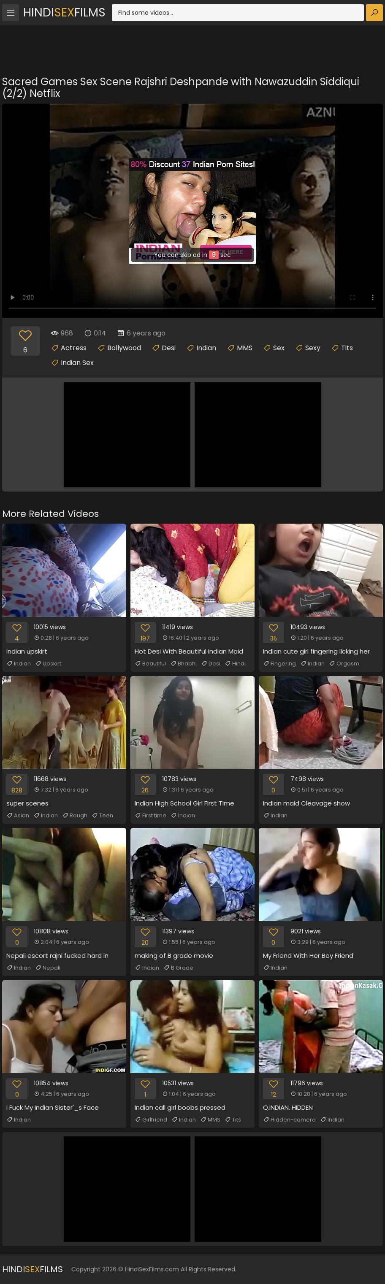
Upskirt (48, 664)
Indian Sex (77, 363)
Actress (74, 348)
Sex (279, 348)
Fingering (279, 664)
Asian (17, 816)
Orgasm (344, 664)
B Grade (178, 968)
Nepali (47, 968)
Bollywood (124, 348)
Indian (206, 348)
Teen (102, 816)
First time (150, 816)
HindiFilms (64, 12)
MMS (244, 348)
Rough (74, 816)
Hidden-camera (289, 1120)
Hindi (235, 664)
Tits (347, 348)
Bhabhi (183, 664)
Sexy (312, 348)
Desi (169, 348)
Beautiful (150, 664)
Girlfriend (151, 1120)
